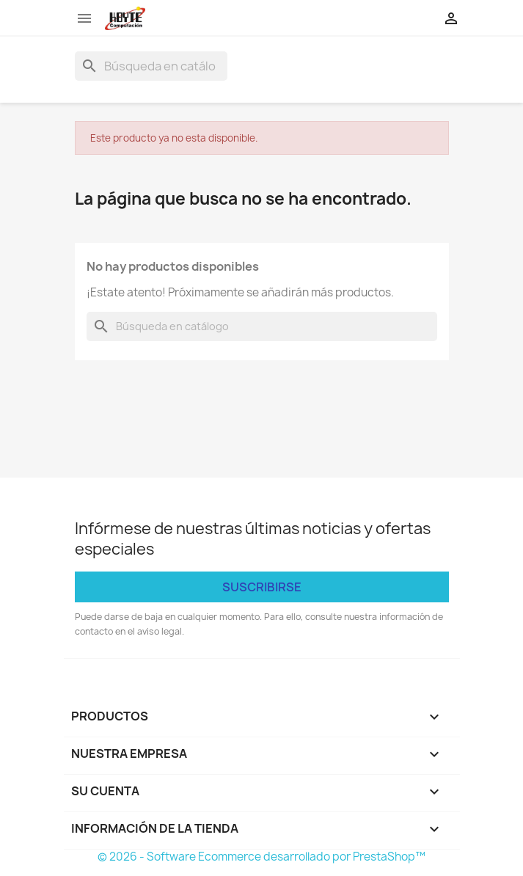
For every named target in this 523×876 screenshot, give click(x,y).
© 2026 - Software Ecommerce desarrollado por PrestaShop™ (261, 856)
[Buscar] (151, 66)
